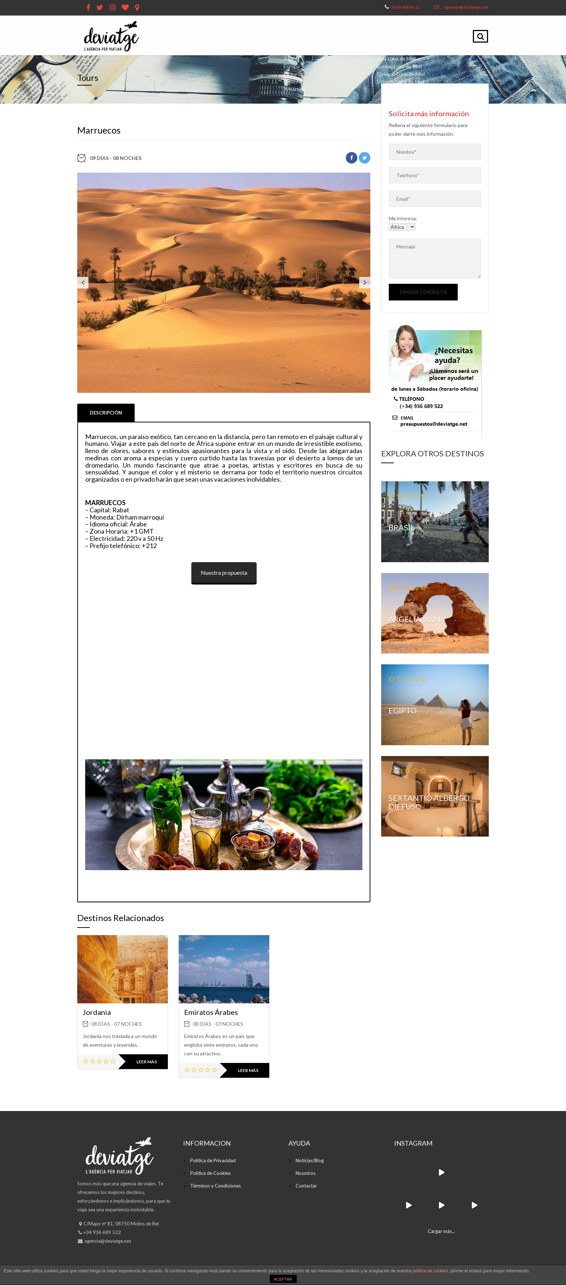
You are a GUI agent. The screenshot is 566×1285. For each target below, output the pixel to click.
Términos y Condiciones (215, 1186)
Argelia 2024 (414, 619)
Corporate (345, 36)
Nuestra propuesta (224, 572)
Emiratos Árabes (211, 1012)
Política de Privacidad (213, 1160)
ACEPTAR (283, 1279)
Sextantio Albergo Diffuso (429, 802)
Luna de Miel (395, 36)
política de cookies (430, 1270)
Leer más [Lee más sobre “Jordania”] (146, 1061)
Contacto (443, 36)
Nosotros (305, 1173)
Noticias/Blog (310, 1160)
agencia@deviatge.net (466, 7)
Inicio (204, 36)
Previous (82, 282)
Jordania (97, 1012)
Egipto (402, 710)
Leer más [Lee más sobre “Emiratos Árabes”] (248, 1070)
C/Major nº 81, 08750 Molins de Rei (121, 1224)
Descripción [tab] (106, 413)
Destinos (301, 36)
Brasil (401, 527)
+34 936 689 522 (102, 1232)
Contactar (306, 1186)
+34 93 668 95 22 (404, 7)
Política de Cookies (210, 1173)
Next (364, 282)
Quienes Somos (250, 36)
